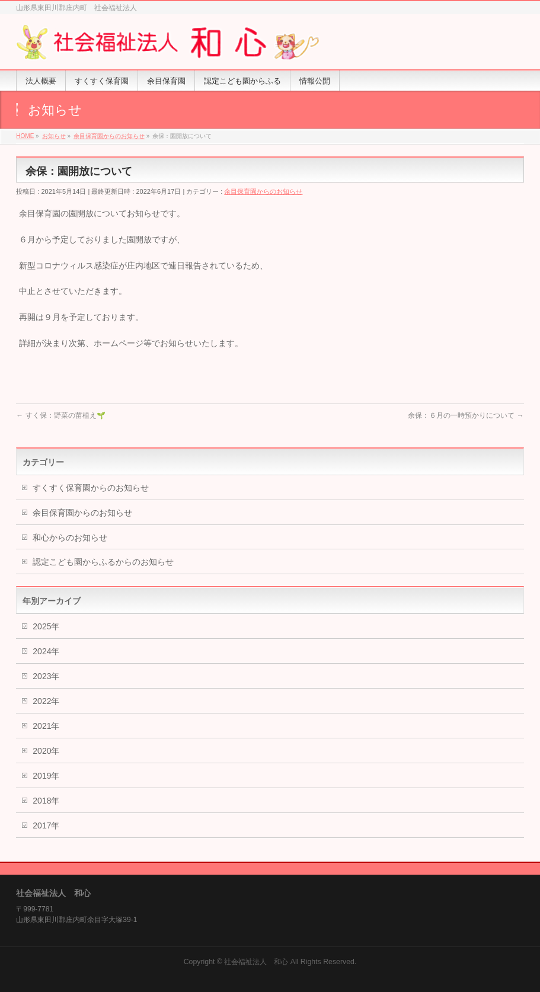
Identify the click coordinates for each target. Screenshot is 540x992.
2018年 (46, 800)
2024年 (46, 651)
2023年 (46, 676)
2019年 (46, 775)
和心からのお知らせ (70, 537)
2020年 (46, 751)
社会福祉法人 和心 (256, 962)
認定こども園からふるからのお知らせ (103, 562)
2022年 (46, 701)
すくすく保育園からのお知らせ (91, 487)
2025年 (46, 626)
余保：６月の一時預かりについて (465, 415)
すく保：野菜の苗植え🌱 (60, 415)
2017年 (46, 825)
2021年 (46, 726)
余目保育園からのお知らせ (263, 191)
